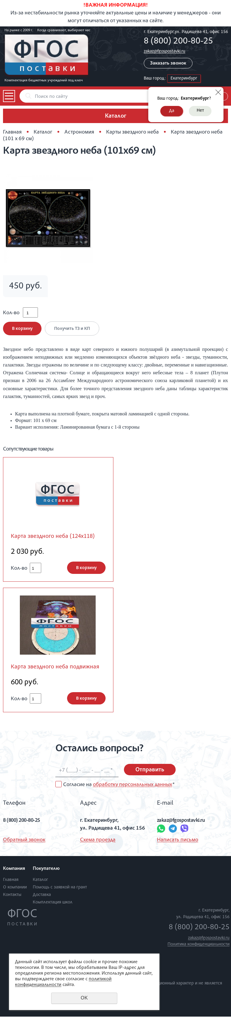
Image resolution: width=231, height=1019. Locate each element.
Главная (12, 132)
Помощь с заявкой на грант (60, 890)
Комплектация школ (52, 905)
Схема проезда (98, 843)
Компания (14, 871)
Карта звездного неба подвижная (57, 670)
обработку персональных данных (132, 787)
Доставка (42, 897)
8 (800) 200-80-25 (178, 41)
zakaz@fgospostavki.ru (164, 51)
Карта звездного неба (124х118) (55, 539)
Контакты (12, 897)
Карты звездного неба (132, 132)
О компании (15, 890)
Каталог (43, 132)
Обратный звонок (24, 843)
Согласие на (118, 787)
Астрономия (79, 132)
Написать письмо (177, 843)
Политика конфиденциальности (198, 947)
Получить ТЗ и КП (73, 330)
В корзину (22, 330)
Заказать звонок (168, 63)
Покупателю (46, 871)
